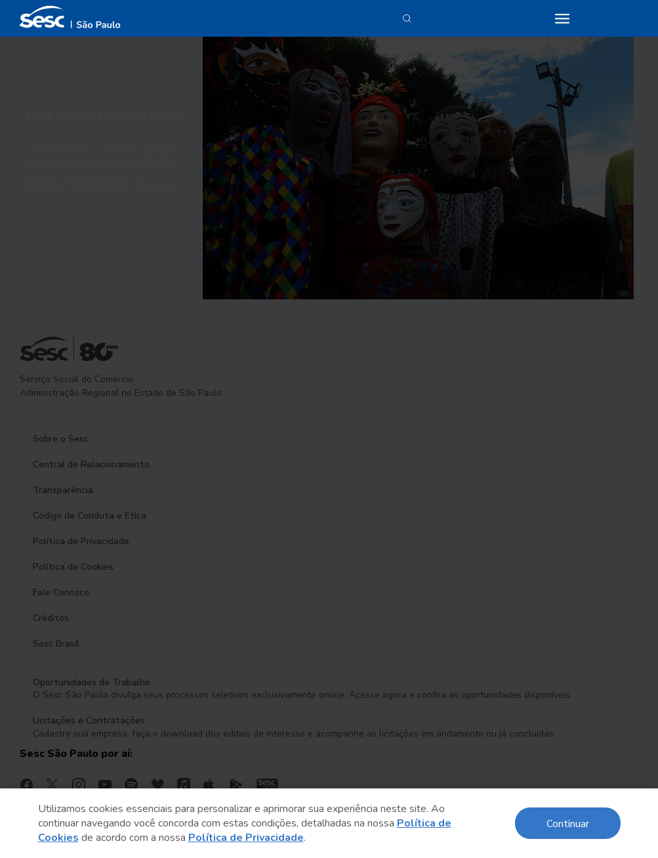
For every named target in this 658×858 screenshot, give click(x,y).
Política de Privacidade (246, 837)
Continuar (567, 823)
